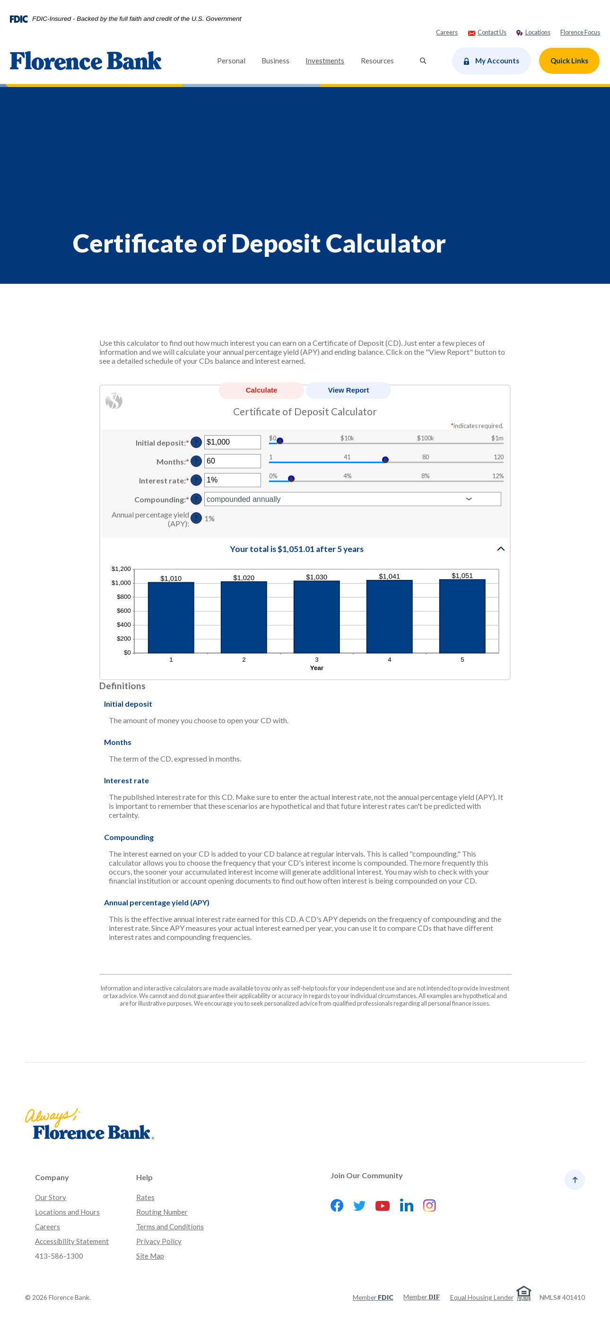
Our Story (50, 1197)
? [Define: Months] (196, 461)
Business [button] (275, 60)
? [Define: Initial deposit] (196, 442)
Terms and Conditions (170, 1226)
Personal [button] (231, 60)
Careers (47, 1226)
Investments (324, 60)
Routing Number (162, 1212)
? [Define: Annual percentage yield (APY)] (196, 518)
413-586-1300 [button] (59, 1256)
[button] (305, 549)
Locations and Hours (67, 1212)
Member (373, 1297)
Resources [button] (377, 60)
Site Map (150, 1256)
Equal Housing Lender (482, 1297)
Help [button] (144, 1177)
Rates (145, 1197)
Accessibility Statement (72, 1241)
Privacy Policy (159, 1241)
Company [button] (52, 1177)
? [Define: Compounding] (196, 499)
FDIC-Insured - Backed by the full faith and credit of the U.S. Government (136, 19)
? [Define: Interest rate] (196, 480)
